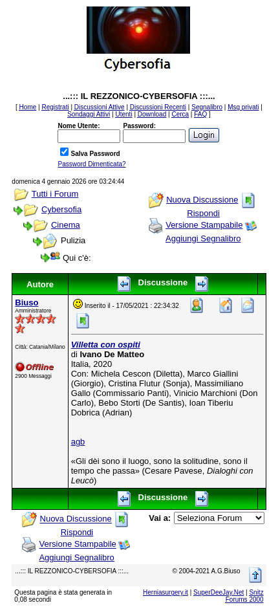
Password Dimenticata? (91, 164)
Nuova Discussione (202, 199)
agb (78, 441)
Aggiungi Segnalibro (203, 238)
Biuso (26, 302)
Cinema (65, 225)
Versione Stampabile (204, 225)
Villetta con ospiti (105, 344)
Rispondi (203, 213)
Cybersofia (61, 209)
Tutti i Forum (55, 194)
